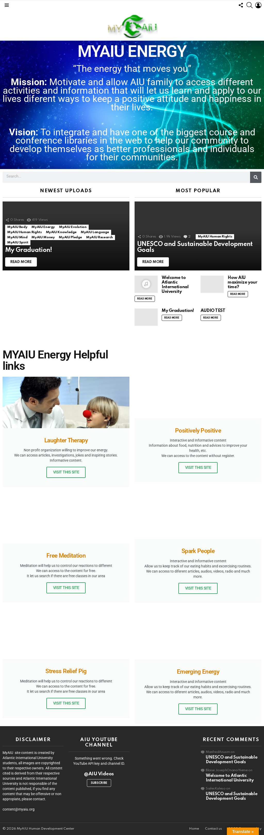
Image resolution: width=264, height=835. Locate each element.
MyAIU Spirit (17, 242)
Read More (144, 298)
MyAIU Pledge (70, 237)
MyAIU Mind (17, 237)
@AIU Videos (99, 773)
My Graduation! (178, 311)
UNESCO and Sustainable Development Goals (231, 759)
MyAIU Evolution (73, 227)
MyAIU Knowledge (61, 232)
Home (194, 828)
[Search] (255, 177)
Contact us (213, 828)
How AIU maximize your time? (242, 282)
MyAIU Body (17, 227)
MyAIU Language (95, 232)
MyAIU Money (43, 237)
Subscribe (99, 783)
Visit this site (66, 472)
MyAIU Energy (43, 227)
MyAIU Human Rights (24, 232)
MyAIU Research (99, 237)
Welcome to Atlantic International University (175, 285)
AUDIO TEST (213, 311)
